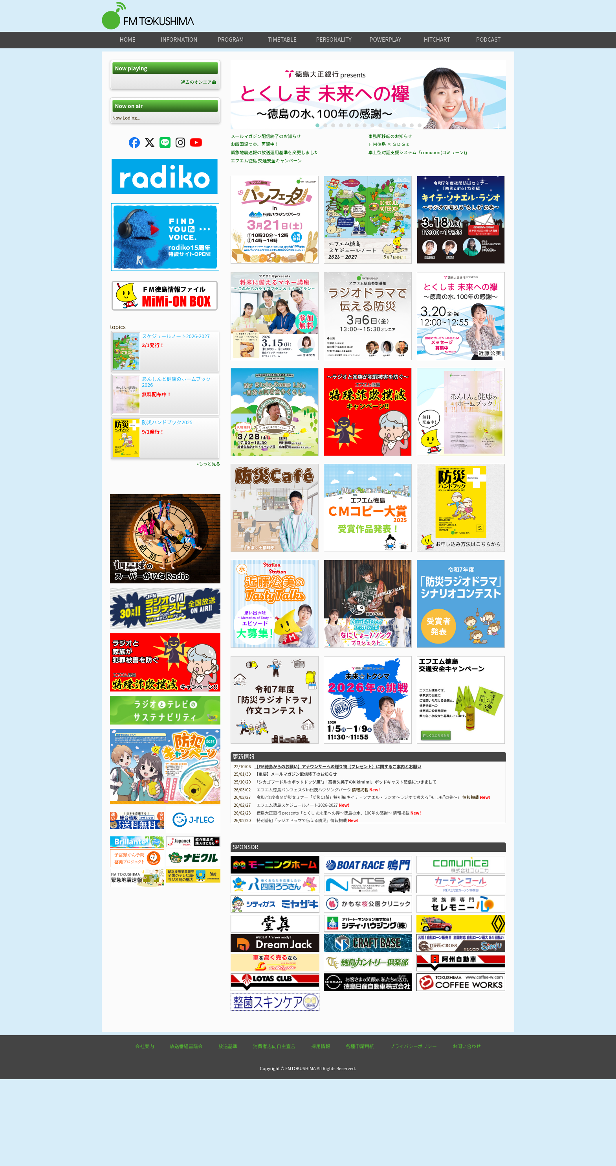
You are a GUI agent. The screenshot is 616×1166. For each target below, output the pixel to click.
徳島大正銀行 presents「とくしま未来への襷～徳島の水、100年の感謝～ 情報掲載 (333, 900)
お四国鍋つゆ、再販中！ (255, 231)
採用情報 (320, 1132)
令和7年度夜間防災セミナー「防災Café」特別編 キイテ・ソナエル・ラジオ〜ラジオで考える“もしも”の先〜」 (359, 884)
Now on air (129, 106)
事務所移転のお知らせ (390, 223)
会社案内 (144, 1132)
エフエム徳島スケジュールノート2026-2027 (297, 892)
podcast (488, 39)
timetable (282, 39)
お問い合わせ (467, 1132)
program (231, 39)
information (179, 39)
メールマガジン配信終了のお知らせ (266, 223)
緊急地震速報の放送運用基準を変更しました (275, 239)
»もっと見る (208, 463)
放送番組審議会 (186, 1132)
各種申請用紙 (360, 1132)
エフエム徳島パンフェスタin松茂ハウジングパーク (304, 876)
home (128, 39)
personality (333, 39)
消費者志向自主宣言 (274, 1132)
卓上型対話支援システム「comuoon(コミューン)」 (419, 239)
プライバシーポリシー (413, 1132)
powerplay (386, 39)
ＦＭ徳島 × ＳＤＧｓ (389, 231)
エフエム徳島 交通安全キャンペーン (266, 247)
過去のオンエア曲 (198, 82)
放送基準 (227, 1132)
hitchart (437, 39)
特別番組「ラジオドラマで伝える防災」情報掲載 (302, 907)
